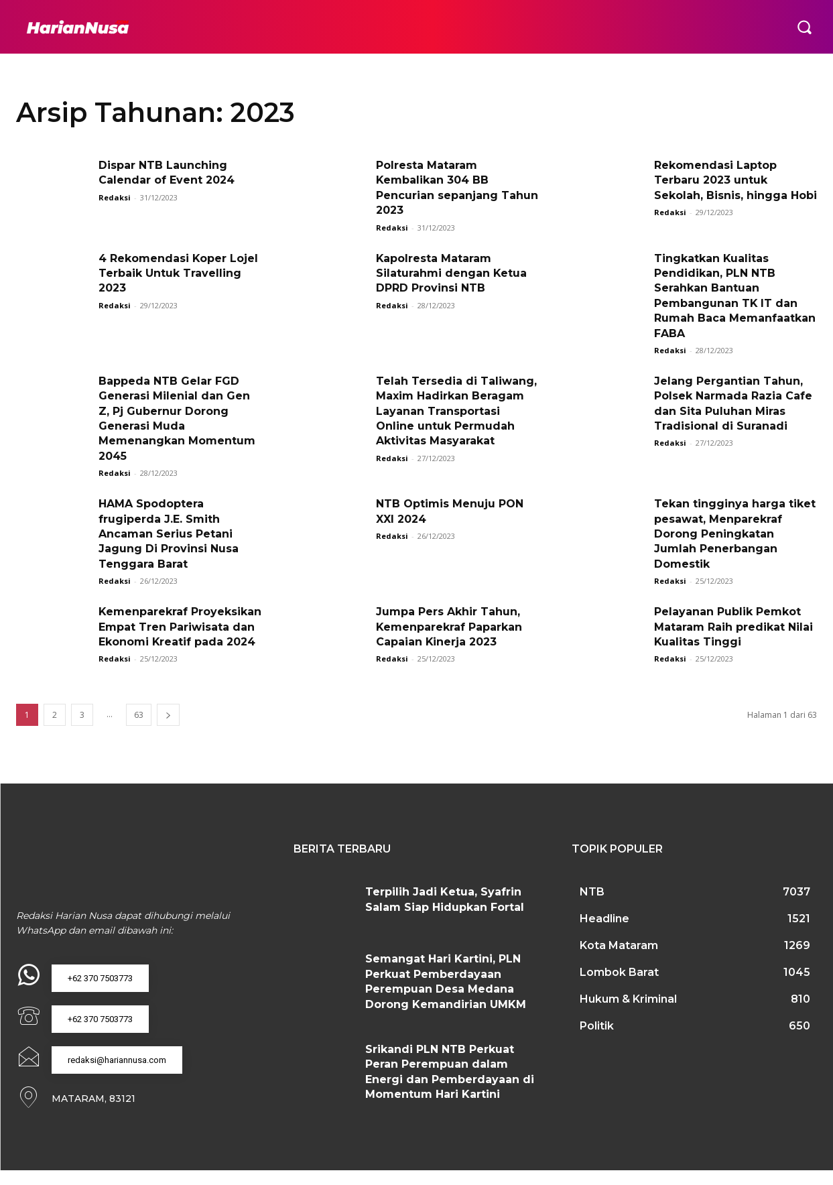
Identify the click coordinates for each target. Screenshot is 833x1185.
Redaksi (115, 197)
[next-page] (168, 730)
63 (138, 730)
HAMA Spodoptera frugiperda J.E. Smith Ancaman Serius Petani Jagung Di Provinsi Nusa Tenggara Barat (169, 533)
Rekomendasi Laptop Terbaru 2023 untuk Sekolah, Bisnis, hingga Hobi (735, 180)
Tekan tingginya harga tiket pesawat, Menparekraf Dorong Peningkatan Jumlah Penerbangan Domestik (735, 533)
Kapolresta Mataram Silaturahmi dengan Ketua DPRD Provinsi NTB (451, 273)
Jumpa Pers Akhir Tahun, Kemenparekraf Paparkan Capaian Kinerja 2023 (449, 626)
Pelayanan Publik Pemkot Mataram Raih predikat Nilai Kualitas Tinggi (733, 626)
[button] (804, 27)
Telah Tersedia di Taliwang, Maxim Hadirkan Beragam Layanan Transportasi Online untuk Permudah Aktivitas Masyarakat (456, 411)
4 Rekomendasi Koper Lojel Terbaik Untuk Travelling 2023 (179, 273)
